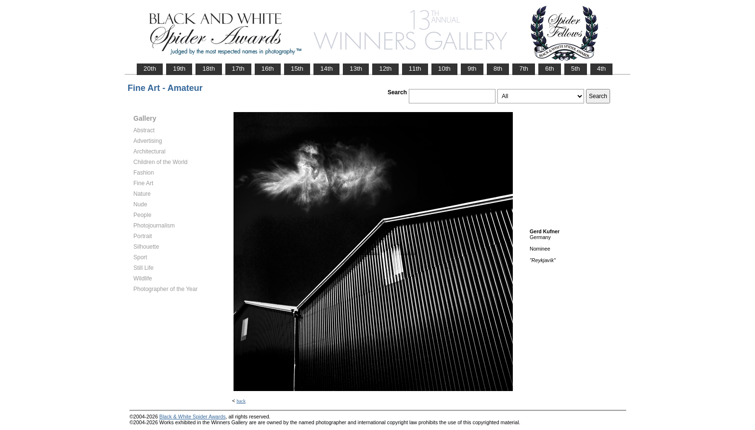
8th (498, 68)
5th (576, 68)
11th (415, 68)
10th (444, 68)
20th (149, 68)
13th (355, 68)
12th (385, 68)
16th (267, 68)
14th (326, 68)
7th (524, 68)
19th (179, 68)
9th (472, 68)
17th (238, 68)
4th (602, 68)
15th (297, 68)
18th (208, 68)
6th (550, 68)
